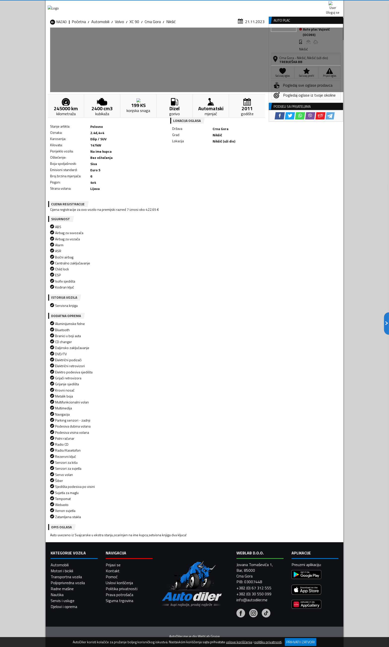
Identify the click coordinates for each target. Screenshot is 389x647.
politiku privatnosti (268, 642)
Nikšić (171, 48)
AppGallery (226, 5)
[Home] (50, 38)
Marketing (255, 5)
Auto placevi (141, 38)
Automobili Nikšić (64, 563)
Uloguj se (309, 5)
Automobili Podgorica (122, 569)
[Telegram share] (238, 164)
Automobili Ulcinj (64, 574)
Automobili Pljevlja (226, 563)
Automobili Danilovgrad (176, 551)
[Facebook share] (188, 164)
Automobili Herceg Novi (70, 557)
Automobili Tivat (225, 569)
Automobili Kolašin (119, 557)
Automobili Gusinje (226, 551)
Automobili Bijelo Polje (229, 545)
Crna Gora (153, 48)
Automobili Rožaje (172, 569)
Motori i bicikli (62, 635)
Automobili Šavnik (118, 574)
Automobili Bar (116, 545)
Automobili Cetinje (119, 551)
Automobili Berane (172, 545)
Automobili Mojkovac (228, 557)
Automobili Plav (170, 563)
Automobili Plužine (65, 569)
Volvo (119, 48)
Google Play (161, 5)
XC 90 (134, 48)
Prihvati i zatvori (300, 642)
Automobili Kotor (171, 557)
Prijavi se (113, 629)
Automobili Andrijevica (68, 545)
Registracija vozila (287, 38)
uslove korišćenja (239, 642)
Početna (79, 48)
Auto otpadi (207, 38)
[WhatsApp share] (208, 164)
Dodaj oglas (327, 38)
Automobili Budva (65, 551)
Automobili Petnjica (120, 563)
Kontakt (282, 5)
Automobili (100, 48)
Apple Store (194, 5)
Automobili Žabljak (172, 574)
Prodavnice (107, 38)
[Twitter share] (198, 164)
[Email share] (229, 164)
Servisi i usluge (244, 38)
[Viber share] (218, 164)
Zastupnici (174, 38)
